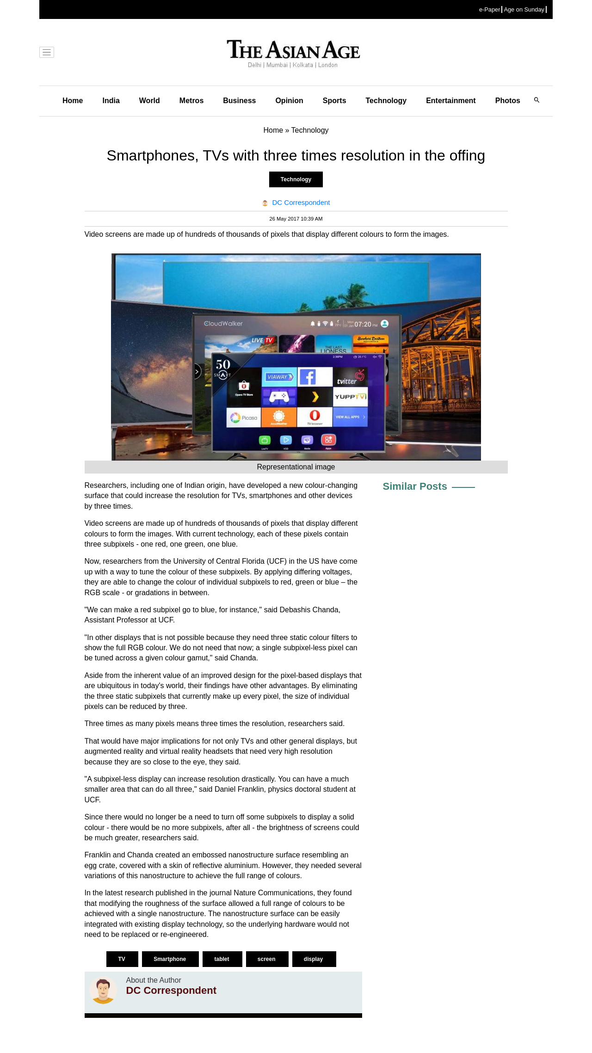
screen (267, 959)
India (110, 101)
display (314, 959)
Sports (334, 101)
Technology (386, 101)
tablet (222, 959)
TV (122, 959)
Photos (507, 101)
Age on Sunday (524, 9)
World (149, 101)
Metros (191, 101)
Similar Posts (415, 486)
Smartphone (170, 959)
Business (239, 101)
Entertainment (451, 101)
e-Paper (489, 9)
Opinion (289, 101)
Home (72, 101)
